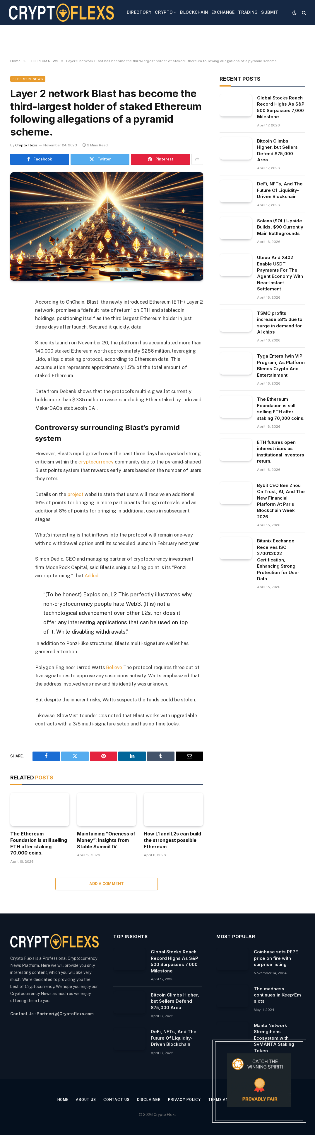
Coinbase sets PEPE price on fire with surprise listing (276, 958)
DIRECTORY (139, 12)
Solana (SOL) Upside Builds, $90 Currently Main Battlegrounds (280, 227)
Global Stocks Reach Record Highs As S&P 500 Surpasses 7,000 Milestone (280, 107)
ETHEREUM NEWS (28, 79)
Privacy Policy (185, 1099)
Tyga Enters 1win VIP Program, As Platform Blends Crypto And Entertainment (281, 365)
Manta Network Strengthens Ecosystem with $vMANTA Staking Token (274, 1037)
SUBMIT (269, 12)
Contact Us (114, 1099)
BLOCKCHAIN (194, 12)
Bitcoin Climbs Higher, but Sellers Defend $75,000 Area (277, 150)
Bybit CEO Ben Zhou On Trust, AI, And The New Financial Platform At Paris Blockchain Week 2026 (281, 501)
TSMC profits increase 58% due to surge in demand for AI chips (279, 322)
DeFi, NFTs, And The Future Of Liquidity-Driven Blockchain (280, 190)
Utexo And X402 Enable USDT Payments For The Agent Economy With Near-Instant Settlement (280, 273)
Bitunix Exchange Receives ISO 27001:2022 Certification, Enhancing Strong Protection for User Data (278, 559)
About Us (82, 1099)
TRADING (248, 12)
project (75, 494)
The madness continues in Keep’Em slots (277, 995)
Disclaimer (148, 1099)
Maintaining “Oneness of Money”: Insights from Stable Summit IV (106, 839)
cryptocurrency (95, 462)
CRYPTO (164, 12)
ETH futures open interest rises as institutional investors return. (280, 451)
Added (92, 575)
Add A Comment (106, 883)
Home (57, 1099)
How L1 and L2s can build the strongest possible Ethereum (172, 839)
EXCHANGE (222, 12)
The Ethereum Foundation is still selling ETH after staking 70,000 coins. (38, 842)
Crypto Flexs (26, 145)
